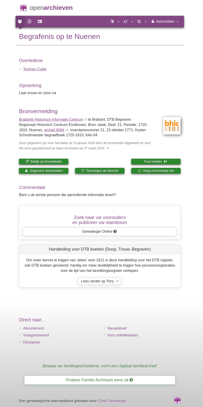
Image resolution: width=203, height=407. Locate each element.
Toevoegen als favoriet (99, 170)
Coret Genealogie (112, 401)
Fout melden (155, 161)
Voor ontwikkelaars (122, 335)
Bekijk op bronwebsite (43, 161)
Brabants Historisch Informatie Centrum (51, 119)
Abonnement (33, 328)
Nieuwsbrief (117, 328)
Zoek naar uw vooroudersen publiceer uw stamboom (99, 220)
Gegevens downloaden (44, 170)
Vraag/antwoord (36, 335)
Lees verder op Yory (98, 281)
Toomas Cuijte (34, 69)
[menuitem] (20, 21)
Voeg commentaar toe (156, 170)
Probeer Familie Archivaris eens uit (99, 380)
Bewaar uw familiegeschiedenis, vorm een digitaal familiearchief (100, 366)
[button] (114, 21)
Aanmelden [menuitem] (164, 21)
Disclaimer (31, 342)
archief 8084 (54, 130)
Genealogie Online (99, 231)
